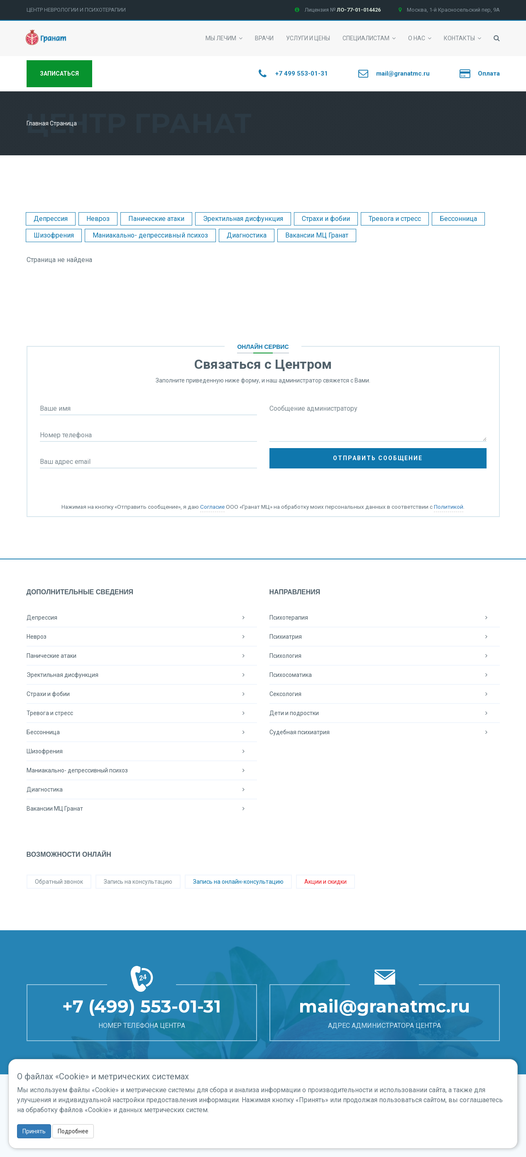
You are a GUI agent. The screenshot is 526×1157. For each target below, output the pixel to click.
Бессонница (458, 219)
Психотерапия (384, 618)
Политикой (448, 506)
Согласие (212, 506)
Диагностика (247, 235)
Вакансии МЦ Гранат (316, 235)
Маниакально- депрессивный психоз (150, 235)
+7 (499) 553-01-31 (141, 1006)
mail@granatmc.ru (384, 1006)
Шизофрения (54, 235)
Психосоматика (384, 675)
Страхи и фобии (326, 219)
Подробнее (73, 1131)
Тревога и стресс (395, 219)
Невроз (98, 219)
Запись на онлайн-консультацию (238, 881)
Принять (34, 1131)
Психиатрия (384, 637)
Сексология (384, 694)
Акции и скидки (325, 881)
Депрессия (51, 219)
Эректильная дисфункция (243, 219)
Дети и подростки (384, 713)
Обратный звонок (59, 881)
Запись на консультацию (138, 881)
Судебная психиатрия (384, 732)
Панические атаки (156, 219)
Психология (384, 656)
